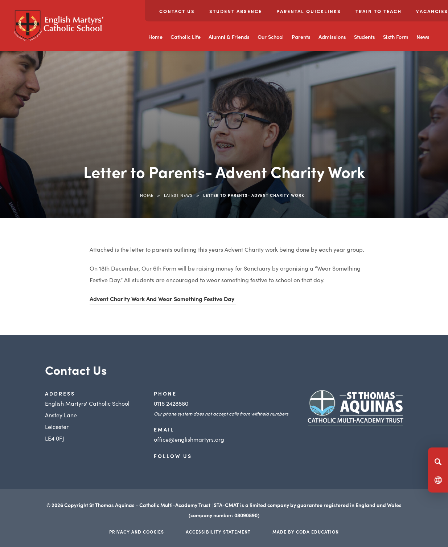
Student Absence (235, 11)
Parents (301, 36)
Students (364, 36)
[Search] (438, 462)
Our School (271, 36)
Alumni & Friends (229, 36)
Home (155, 36)
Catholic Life (185, 36)
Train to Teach (378, 11)
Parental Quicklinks (308, 11)
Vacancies (432, 11)
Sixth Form (395, 36)
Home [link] (146, 195)
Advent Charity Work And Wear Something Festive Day (163, 299)
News (422, 36)
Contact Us (177, 11)
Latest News (178, 195)
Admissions (332, 36)
